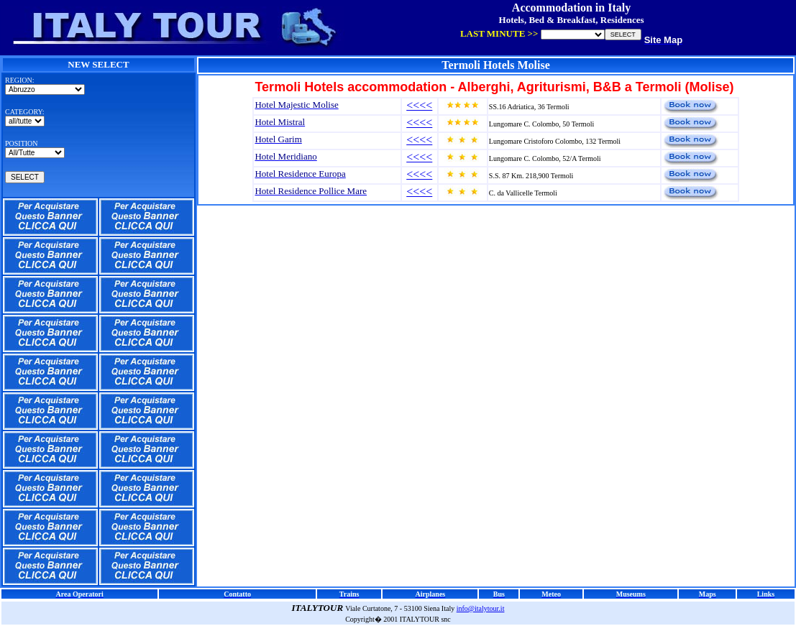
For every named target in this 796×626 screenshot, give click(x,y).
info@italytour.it (481, 608)
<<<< (419, 105)
